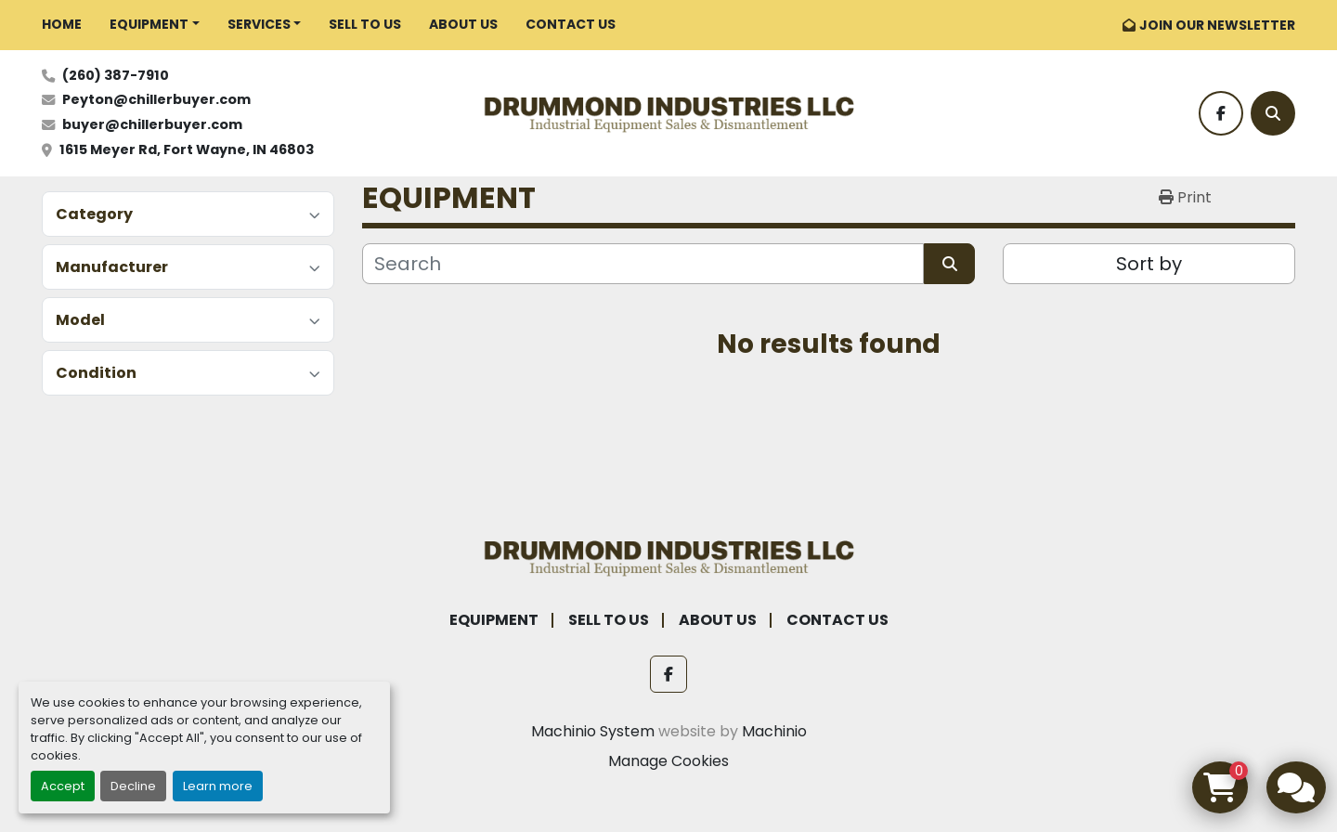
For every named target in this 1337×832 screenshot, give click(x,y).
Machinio (774, 731)
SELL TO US (365, 24)
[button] (155, 24)
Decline (133, 786)
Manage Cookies (668, 761)
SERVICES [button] (259, 24)
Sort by (1149, 264)
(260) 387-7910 (115, 75)
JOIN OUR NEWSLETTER (1217, 25)
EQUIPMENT (149, 24)
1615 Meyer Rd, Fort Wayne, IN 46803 (186, 149)
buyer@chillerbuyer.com (152, 124)
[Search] (1273, 113)
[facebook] (1221, 113)
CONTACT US (571, 24)
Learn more (218, 786)
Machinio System (593, 731)
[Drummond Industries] (668, 555)
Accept (62, 786)
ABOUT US (463, 24)
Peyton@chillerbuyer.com (156, 99)
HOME (62, 24)
